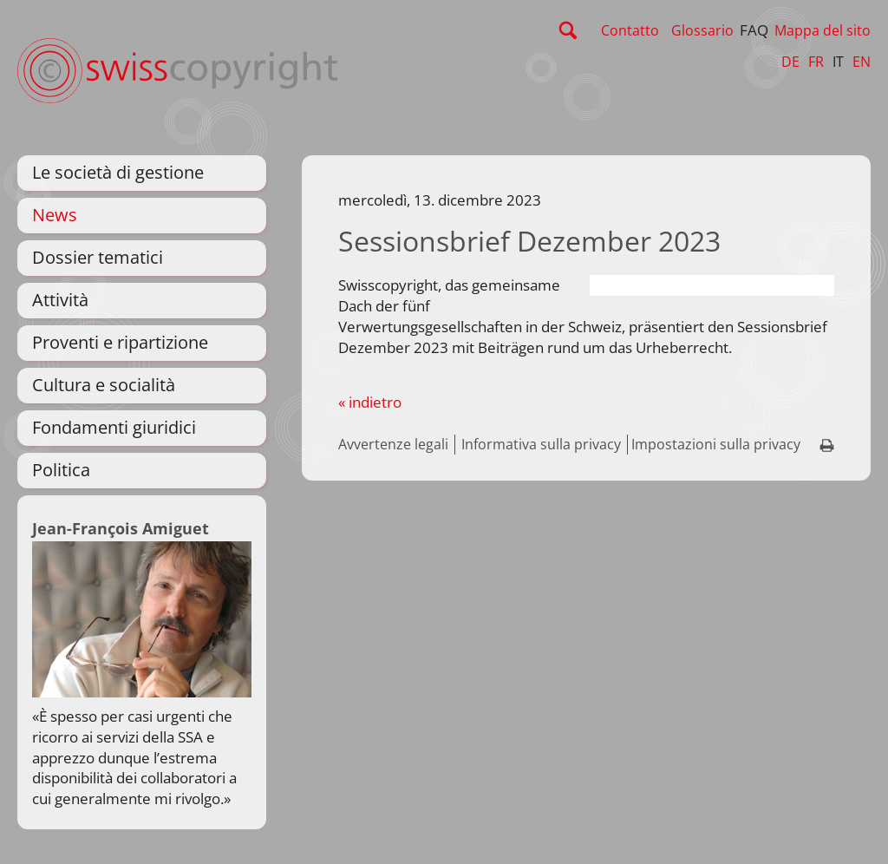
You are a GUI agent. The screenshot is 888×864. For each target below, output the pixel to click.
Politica (61, 469)
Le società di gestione (118, 172)
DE (790, 61)
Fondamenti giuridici (114, 427)
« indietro (370, 402)
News (54, 214)
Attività (60, 299)
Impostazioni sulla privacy (715, 444)
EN (861, 61)
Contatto (630, 30)
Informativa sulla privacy (541, 444)
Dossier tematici (97, 257)
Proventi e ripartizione (120, 342)
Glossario (702, 30)
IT (838, 61)
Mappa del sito (822, 30)
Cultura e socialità (103, 384)
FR (816, 61)
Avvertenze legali (393, 444)
